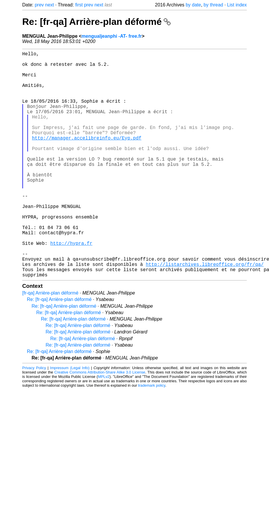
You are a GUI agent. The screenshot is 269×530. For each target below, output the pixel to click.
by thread (213, 4)
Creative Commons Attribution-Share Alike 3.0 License (99, 422)
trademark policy (151, 435)
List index (237, 4)
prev (39, 4)
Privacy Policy (34, 418)
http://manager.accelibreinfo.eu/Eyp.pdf (86, 157)
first (79, 4)
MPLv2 (104, 427)
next (49, 4)
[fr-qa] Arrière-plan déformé (50, 343)
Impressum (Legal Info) (69, 418)
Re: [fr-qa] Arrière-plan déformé (96, 21)
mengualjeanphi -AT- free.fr (112, 36)
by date (193, 4)
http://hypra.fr (71, 286)
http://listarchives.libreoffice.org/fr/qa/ (204, 312)
